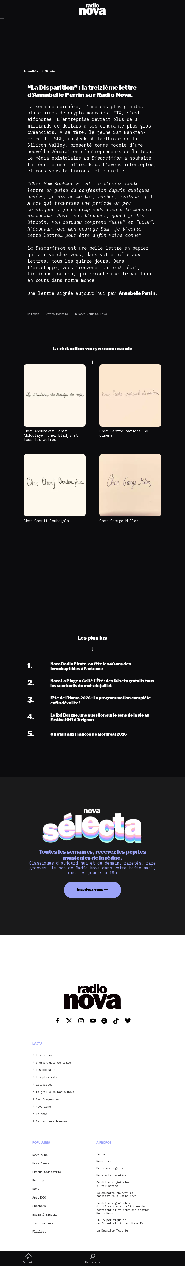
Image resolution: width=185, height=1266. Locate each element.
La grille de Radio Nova (55, 1092)
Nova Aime (40, 1155)
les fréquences (47, 1099)
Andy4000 (39, 1197)
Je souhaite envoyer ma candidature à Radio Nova (116, 1194)
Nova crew (103, 1161)
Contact (102, 1154)
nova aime (43, 1106)
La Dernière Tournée (112, 1230)
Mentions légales (109, 1168)
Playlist (39, 1231)
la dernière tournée (51, 1121)
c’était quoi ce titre (53, 1062)
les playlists (46, 1077)
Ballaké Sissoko (44, 1214)
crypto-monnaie (56, 314)
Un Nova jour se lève (90, 314)
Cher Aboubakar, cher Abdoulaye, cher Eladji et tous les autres (51, 435)
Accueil (28, 1258)
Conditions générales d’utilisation (113, 1184)
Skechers (39, 1206)
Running (38, 1180)
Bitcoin (33, 314)
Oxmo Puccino (42, 1223)
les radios (44, 1055)
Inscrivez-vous (90, 889)
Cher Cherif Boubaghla (46, 520)
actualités (44, 1084)
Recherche (92, 1258)
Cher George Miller (118, 520)
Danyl (36, 1189)
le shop (42, 1114)
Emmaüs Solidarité (46, 1172)
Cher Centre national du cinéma (124, 433)
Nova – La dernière (111, 1175)
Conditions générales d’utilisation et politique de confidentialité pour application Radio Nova (122, 1208)
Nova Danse (40, 1163)
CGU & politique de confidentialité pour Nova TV (119, 1221)
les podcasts (46, 1070)
